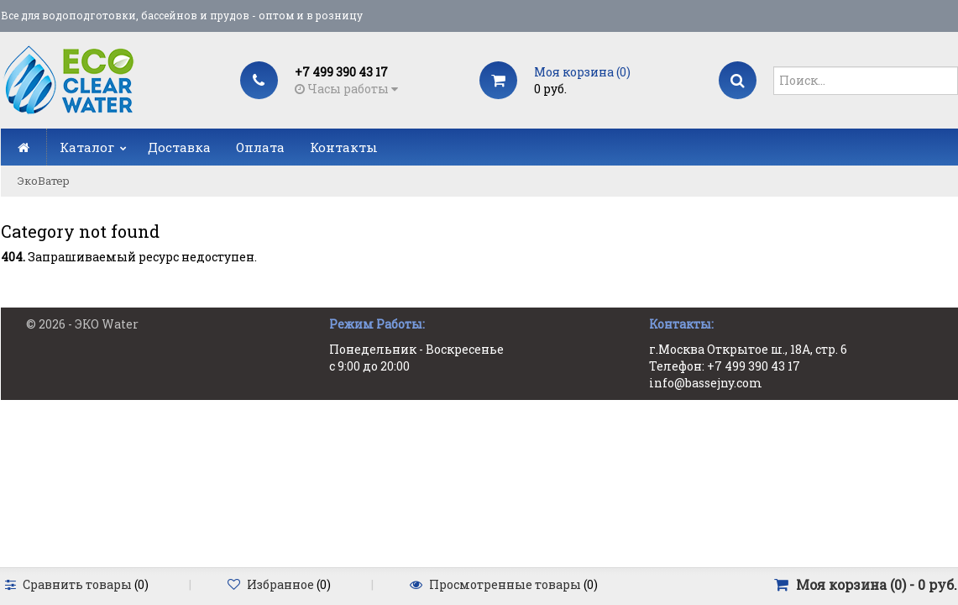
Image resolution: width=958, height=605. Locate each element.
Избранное (280, 584)
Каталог (87, 147)
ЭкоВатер (44, 180)
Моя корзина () (582, 72)
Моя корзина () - (876, 584)
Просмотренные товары (505, 584)
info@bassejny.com (705, 383)
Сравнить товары (77, 584)
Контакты (344, 147)
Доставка (179, 147)
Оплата (260, 147)
